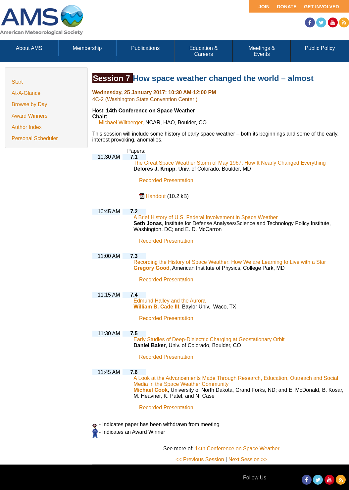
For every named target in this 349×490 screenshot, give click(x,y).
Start (17, 82)
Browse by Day (29, 104)
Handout (156, 196)
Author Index (27, 127)
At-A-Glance (26, 93)
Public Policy (320, 48)
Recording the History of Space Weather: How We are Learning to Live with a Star (229, 262)
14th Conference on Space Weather (237, 448)
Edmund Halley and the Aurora (169, 301)
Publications (145, 48)
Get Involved (321, 6)
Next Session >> (247, 459)
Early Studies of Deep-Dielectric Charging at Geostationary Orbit (208, 339)
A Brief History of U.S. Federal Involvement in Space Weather (205, 217)
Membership (87, 48)
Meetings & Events (261, 51)
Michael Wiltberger (121, 122)
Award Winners (29, 116)
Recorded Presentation (166, 180)
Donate (287, 6)
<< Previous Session (199, 459)
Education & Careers (203, 51)
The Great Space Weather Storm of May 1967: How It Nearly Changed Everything (229, 163)
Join (264, 6)
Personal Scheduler (35, 138)
